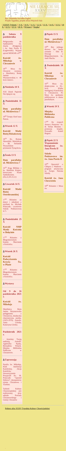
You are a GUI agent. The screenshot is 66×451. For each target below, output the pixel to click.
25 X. (14, 27)
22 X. (8, 27)
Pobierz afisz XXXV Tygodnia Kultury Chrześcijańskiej (27, 408)
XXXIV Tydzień (10, 25)
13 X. (45, 25)
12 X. (39, 25)
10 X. (27, 25)
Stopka (36, 27)
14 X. (52, 25)
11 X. (33, 25)
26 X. (20, 27)
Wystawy (28, 27)
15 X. (58, 25)
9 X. (21, 25)
